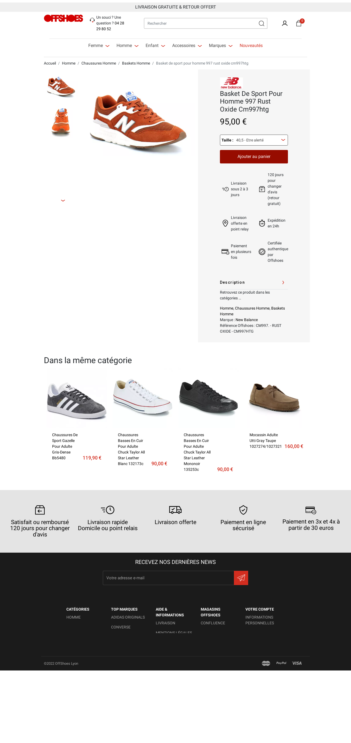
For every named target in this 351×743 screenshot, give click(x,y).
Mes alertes (257, 680)
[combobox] (254, 137)
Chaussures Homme (252, 306)
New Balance (247, 317)
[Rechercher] (205, 20)
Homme (226, 306)
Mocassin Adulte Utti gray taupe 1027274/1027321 (266, 438)
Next (68, 197)
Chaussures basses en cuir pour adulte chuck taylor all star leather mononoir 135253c (197, 449)
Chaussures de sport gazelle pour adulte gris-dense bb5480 (65, 444)
